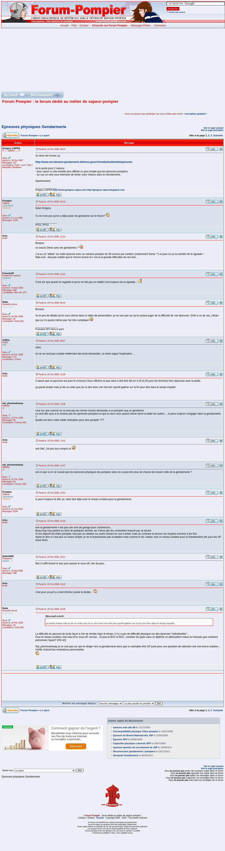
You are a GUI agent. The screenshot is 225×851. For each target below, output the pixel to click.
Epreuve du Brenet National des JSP (133, 735)
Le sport (44, 135)
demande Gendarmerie (125, 755)
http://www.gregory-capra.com (69, 190)
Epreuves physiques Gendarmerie (34, 126)
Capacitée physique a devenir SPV (132, 743)
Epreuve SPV (120, 739)
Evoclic (100, 818)
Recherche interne (177, 12)
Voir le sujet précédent (212, 130)
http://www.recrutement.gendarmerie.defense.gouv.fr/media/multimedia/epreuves (83, 162)
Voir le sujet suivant (213, 128)
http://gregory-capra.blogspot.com (106, 190)
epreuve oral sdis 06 (124, 727)
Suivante (218, 135)
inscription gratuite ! (196, 113)
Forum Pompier (29, 135)
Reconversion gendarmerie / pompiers (134, 751)
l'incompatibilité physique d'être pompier (135, 731)
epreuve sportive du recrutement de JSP (135, 747)
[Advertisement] (113, 59)
